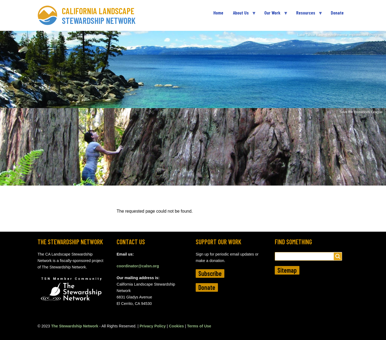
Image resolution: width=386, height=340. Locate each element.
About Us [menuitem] (242, 15)
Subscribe (210, 273)
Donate (206, 287)
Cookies (176, 326)
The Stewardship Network (74, 326)
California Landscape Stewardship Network (99, 15)
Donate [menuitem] (337, 13)
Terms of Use (199, 326)
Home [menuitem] (218, 13)
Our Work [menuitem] (273, 15)
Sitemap (287, 270)
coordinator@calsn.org (138, 266)
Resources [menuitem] (306, 15)
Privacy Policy (153, 326)
